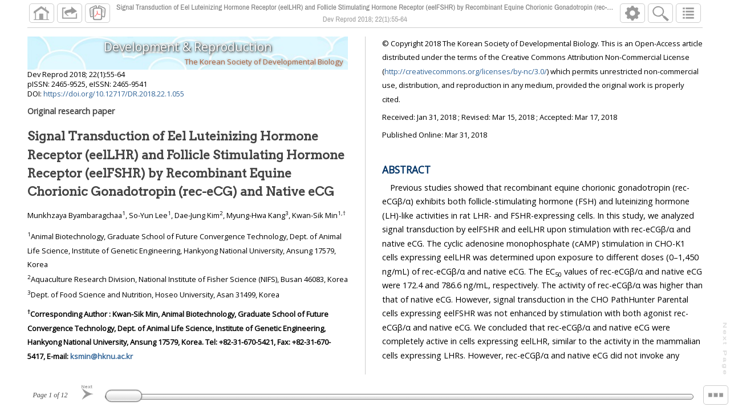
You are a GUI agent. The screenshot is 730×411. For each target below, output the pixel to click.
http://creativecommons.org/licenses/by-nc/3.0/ (465, 71)
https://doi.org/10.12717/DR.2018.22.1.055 (113, 93)
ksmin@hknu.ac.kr (101, 356)
